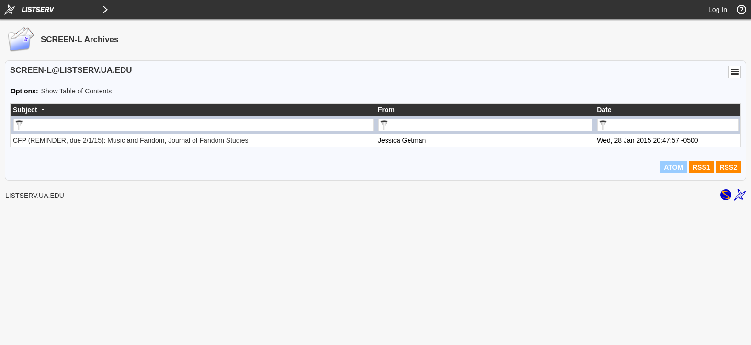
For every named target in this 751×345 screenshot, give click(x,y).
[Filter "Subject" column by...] (193, 125)
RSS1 (701, 167)
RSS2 (728, 167)
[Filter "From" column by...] (485, 125)
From (386, 110)
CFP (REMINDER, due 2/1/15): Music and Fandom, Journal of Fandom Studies (131, 140)
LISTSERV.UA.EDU (34, 195)
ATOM (673, 167)
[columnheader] (193, 110)
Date (604, 110)
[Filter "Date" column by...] (668, 125)
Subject (25, 110)
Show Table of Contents (76, 91)
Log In (717, 9)
